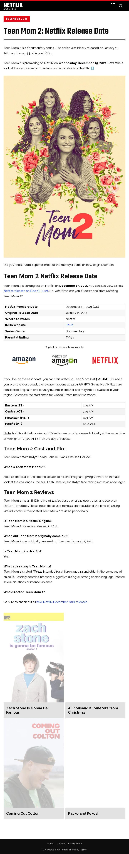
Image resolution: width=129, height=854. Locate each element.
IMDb (69, 325)
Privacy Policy (75, 843)
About (50, 843)
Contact (61, 843)
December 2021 (17, 19)
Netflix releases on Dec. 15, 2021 (26, 291)
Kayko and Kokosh (84, 813)
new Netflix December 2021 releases (61, 602)
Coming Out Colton (22, 813)
